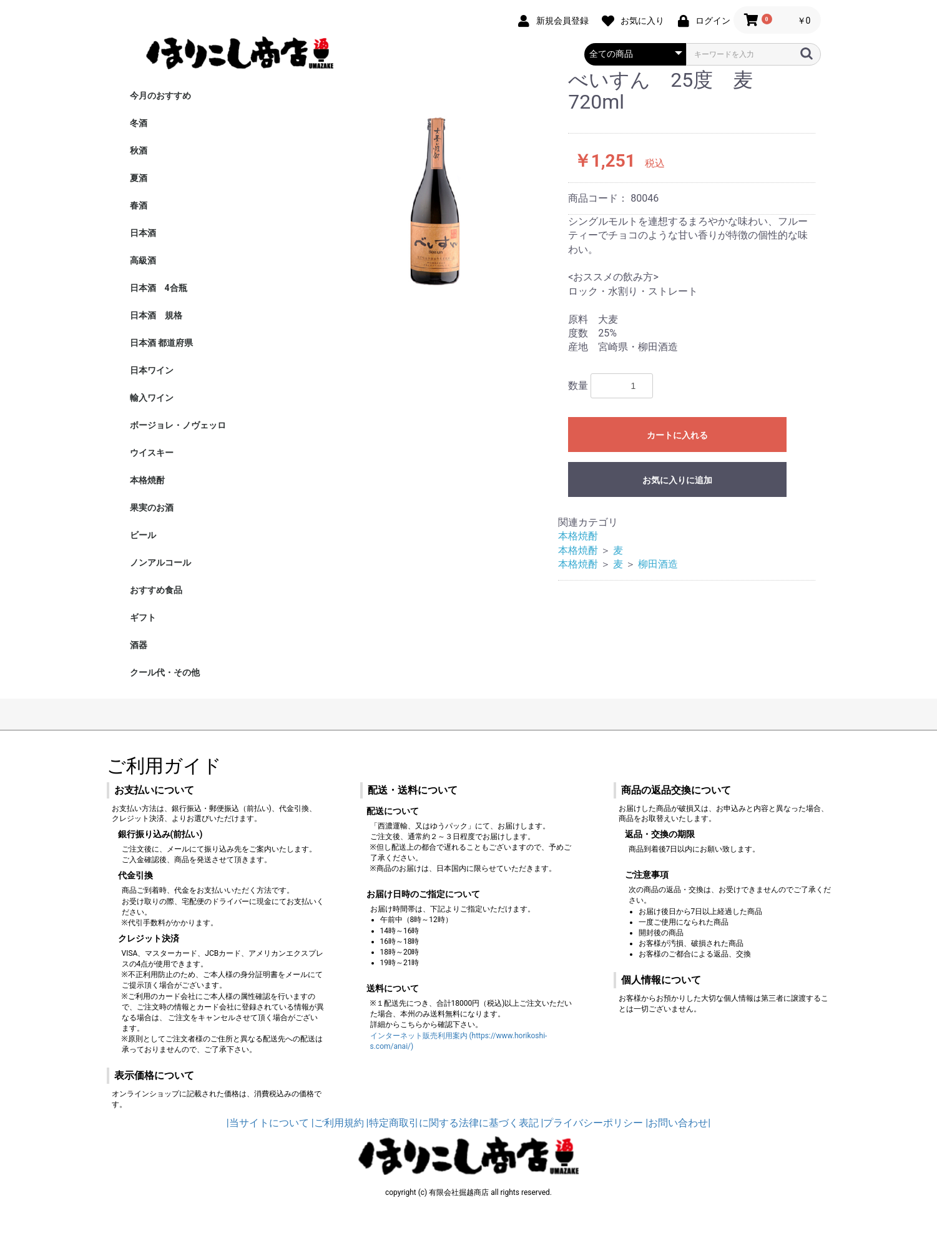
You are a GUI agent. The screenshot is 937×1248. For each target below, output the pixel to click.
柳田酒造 (658, 564)
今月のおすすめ (160, 96)
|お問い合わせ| (677, 1123)
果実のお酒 (152, 508)
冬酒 (138, 123)
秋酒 (138, 150)
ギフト (143, 617)
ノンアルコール (160, 562)
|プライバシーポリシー (592, 1123)
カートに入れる (677, 435)
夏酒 (138, 178)
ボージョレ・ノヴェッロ (178, 425)
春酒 (138, 205)
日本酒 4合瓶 (158, 288)
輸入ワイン (152, 398)
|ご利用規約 (338, 1123)
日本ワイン (152, 370)
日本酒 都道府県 (161, 343)
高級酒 (143, 260)
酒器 (138, 645)
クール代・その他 (165, 672)
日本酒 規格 (156, 315)
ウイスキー (152, 453)
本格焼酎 (147, 480)
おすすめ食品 (156, 590)
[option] (430, 185)
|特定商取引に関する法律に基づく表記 (452, 1123)
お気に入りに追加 (677, 480)
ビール (143, 535)
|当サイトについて (268, 1123)
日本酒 (143, 233)
